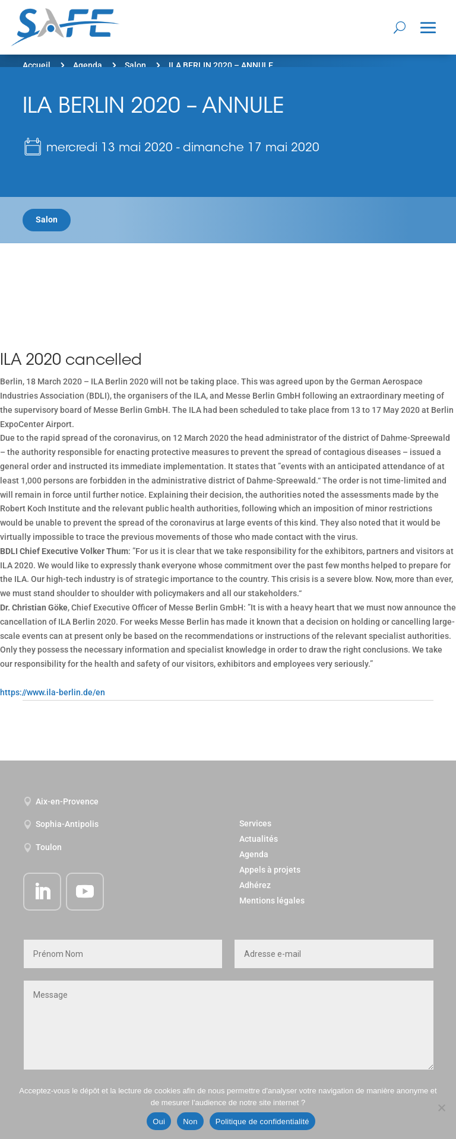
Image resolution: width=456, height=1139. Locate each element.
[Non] (441, 1107)
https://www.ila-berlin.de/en (52, 692)
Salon (135, 65)
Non (190, 1121)
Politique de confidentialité (262, 1121)
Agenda (87, 65)
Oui (159, 1121)
